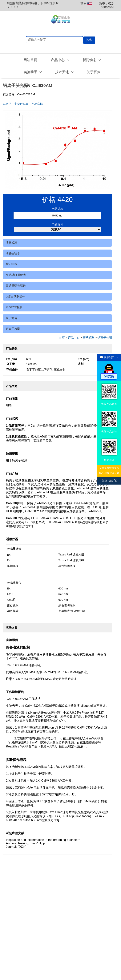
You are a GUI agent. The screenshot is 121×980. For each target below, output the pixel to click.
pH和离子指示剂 (16, 274)
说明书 (7, 103)
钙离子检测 (13, 328)
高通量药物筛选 (16, 285)
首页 (62, 337)
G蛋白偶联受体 (15, 296)
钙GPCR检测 (14, 307)
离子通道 (11, 318)
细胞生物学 (13, 253)
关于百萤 (93, 72)
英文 (86, 3)
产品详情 (37, 103)
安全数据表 (21, 103)
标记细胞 (11, 264)
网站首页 (30, 60)
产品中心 (73, 337)
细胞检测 (11, 242)
